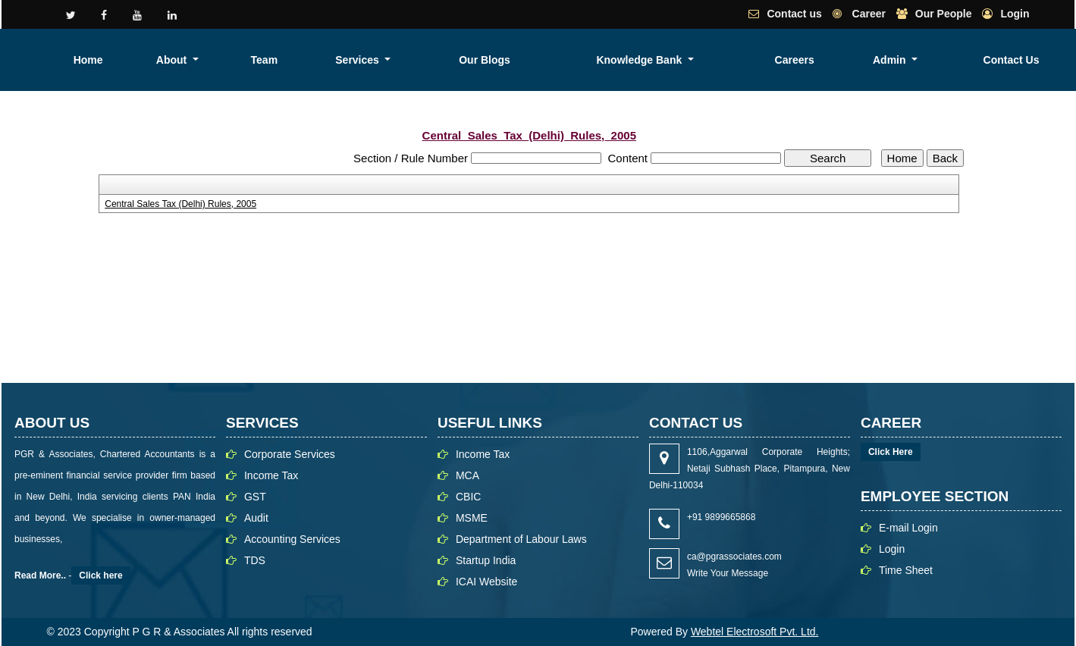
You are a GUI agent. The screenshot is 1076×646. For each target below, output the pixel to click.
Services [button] (595, 60)
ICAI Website (486, 581)
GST (255, 497)
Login (1014, 14)
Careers (887, 60)
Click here (100, 575)
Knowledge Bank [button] (783, 60)
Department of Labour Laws (521, 539)
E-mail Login (908, 528)
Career (867, 14)
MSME (472, 518)
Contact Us (1032, 60)
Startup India (486, 560)
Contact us (794, 14)
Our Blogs (681, 60)
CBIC (468, 497)
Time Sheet (906, 570)
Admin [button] (950, 60)
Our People (943, 14)
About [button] (471, 60)
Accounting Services (292, 539)
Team (533, 60)
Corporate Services (289, 454)
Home (416, 60)
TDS (254, 560)
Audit (256, 518)
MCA (467, 475)
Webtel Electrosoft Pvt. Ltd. (755, 632)
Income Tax (271, 475)
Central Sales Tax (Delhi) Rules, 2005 (180, 204)
